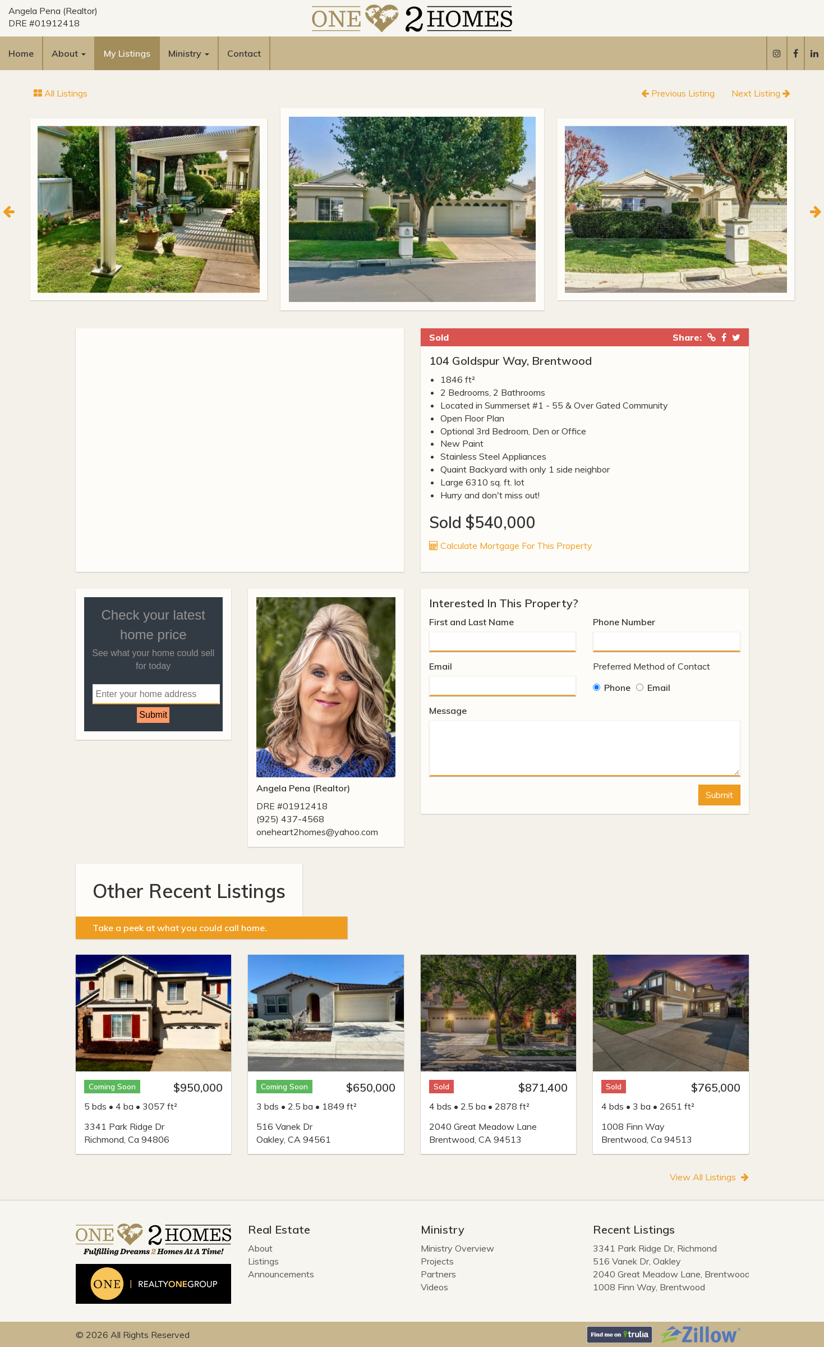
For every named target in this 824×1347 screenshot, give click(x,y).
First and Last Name (471, 621)
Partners (438, 1274)
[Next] (815, 210)
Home (21, 53)
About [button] (69, 53)
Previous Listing (678, 93)
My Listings (127, 53)
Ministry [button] (188, 53)
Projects (437, 1261)
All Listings (61, 93)
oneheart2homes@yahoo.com (317, 831)
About (260, 1248)
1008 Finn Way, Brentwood (649, 1287)
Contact (244, 53)
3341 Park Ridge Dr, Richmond (655, 1248)
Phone (611, 687)
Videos (434, 1287)
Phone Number (624, 621)
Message (448, 710)
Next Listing (760, 93)
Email (440, 666)
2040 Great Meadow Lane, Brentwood (671, 1274)
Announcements (281, 1274)
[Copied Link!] (711, 337)
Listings (263, 1261)
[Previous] (8, 210)
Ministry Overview (457, 1248)
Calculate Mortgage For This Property (510, 545)
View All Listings (709, 1177)
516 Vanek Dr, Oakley (637, 1261)
